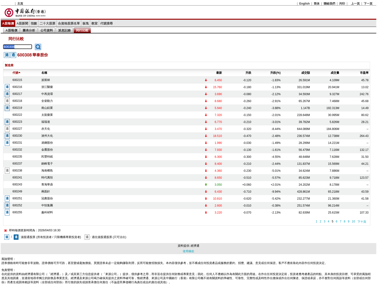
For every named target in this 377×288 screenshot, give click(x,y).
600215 (17, 80)
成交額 (305, 72)
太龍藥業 (47, 114)
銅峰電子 (47, 163)
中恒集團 (47, 205)
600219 (17, 108)
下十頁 (362, 221)
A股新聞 (22, 23)
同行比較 (82, 30)
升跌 (248, 72)
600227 (17, 128)
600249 (17, 191)
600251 (17, 198)
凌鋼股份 (47, 142)
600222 (17, 114)
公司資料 (46, 30)
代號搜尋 (106, 23)
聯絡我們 (329, 3)
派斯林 (45, 80)
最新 (219, 72)
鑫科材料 (47, 212)
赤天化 (45, 128)
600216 (17, 87)
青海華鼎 (47, 184)
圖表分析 (29, 30)
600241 (17, 177)
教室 (94, 23)
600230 (17, 135)
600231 (17, 142)
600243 (17, 184)
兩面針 (45, 191)
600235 (17, 156)
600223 (17, 121)
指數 (34, 23)
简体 (317, 3)
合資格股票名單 (69, 23)
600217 (17, 94)
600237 (17, 163)
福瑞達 (45, 121)
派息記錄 (64, 30)
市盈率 (364, 72)
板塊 (85, 23)
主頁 (20, 3)
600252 (17, 205)
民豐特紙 (47, 156)
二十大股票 (47, 23)
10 (353, 221)
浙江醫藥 (47, 87)
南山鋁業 (47, 108)
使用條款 (188, 251)
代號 (16, 72)
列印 (342, 3)
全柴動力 (47, 101)
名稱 (44, 72)
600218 (17, 101)
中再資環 (47, 94)
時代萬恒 (47, 177)
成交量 (335, 72)
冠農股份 (47, 198)
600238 (17, 170)
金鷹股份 (47, 149)
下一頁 (368, 3)
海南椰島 (47, 170)
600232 (17, 149)
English (304, 3)
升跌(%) (275, 72)
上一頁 (355, 3)
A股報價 (8, 23)
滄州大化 (47, 135)
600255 (17, 212)
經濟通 (195, 245)
